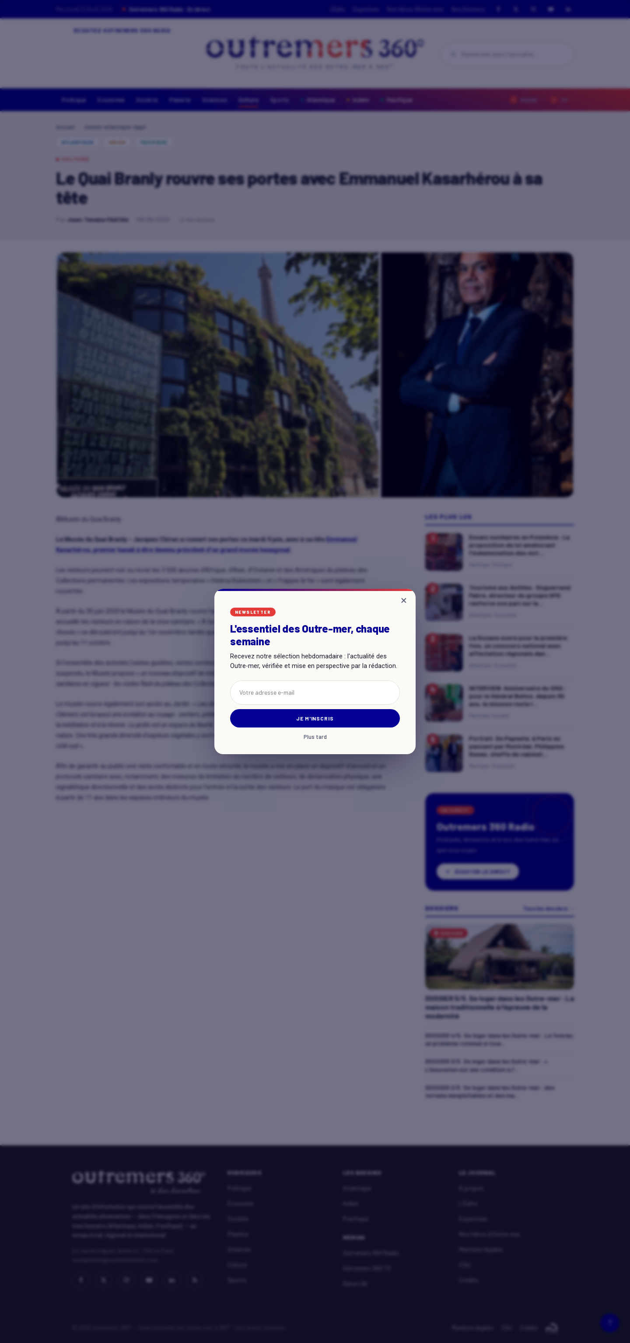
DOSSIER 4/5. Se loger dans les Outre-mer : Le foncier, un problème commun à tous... (499, 1039)
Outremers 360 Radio (371, 1252)
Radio (523, 100)
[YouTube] (550, 9)
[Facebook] (498, 9)
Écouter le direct (477, 871)
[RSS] (194, 1280)
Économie (240, 1203)
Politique (74, 99)
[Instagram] (533, 9)
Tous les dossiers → (548, 908)
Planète (180, 99)
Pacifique (397, 99)
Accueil (65, 127)
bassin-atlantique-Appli (115, 127)
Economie (111, 99)
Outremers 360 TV (367, 1268)
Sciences (214, 99)
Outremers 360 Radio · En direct (166, 9)
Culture (248, 99)
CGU (465, 1264)
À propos (471, 1188)
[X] (516, 9)
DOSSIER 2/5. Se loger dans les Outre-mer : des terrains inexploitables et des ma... (489, 1091)
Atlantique (318, 99)
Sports (279, 99)
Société (147, 99)
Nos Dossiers (468, 9)
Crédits (469, 1280)
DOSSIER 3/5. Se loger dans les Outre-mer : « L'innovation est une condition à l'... (486, 1065)
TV (559, 100)
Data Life (355, 1283)
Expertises (366, 9)
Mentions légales (481, 1249)
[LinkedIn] (568, 9)
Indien (357, 99)
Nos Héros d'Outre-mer (415, 9)
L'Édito (337, 9)
